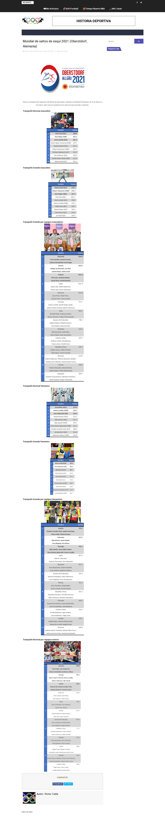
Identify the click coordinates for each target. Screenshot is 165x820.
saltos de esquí (61, 51)
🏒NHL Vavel (115, 8)
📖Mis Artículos (51, 8)
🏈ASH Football (70, 8)
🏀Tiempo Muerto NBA (94, 8)
